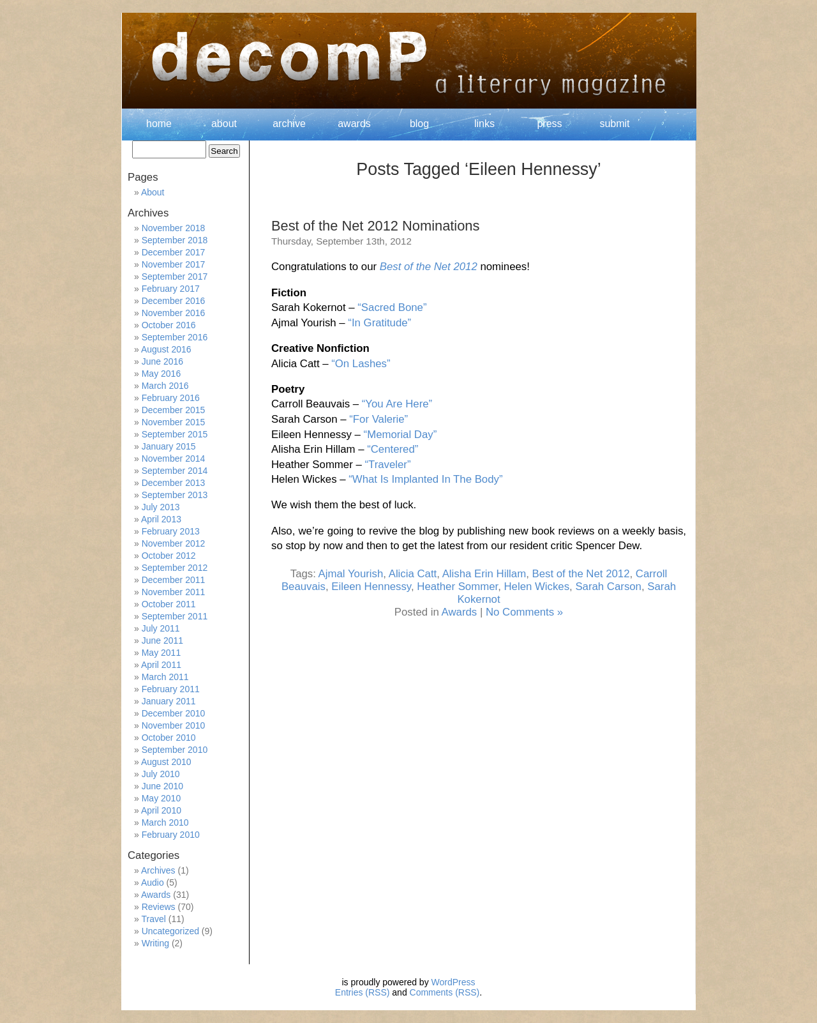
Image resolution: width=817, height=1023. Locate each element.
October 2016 (169, 325)
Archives (158, 870)
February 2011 (171, 689)
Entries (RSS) (362, 992)
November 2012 (174, 543)
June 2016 (162, 361)
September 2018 (175, 240)
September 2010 (175, 750)
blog (419, 123)
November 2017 (174, 264)
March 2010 (165, 822)
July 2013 (161, 507)
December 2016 (174, 301)
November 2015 (174, 422)
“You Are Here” (397, 404)
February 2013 (171, 531)
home (159, 123)
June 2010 (162, 786)
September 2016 (175, 337)
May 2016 (161, 373)
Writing (155, 943)
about (224, 123)
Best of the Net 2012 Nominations (375, 226)
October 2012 (169, 555)
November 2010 (174, 725)
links (484, 123)
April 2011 (161, 665)
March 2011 (165, 677)
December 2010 (174, 713)
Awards (459, 612)
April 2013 (161, 519)
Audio (152, 882)
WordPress (453, 982)
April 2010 (161, 810)
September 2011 (175, 616)
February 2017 (171, 289)
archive (289, 123)
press (549, 123)
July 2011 (161, 628)
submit (614, 123)
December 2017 (174, 252)
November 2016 (174, 313)
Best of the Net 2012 (428, 267)
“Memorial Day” (400, 434)
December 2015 (174, 410)
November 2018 (174, 228)
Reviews (159, 907)
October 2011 (169, 604)
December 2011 (174, 580)
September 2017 (175, 276)
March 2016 (165, 386)
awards (354, 123)
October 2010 (169, 737)
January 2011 (169, 701)
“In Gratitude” (379, 323)
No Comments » (524, 612)
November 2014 (174, 458)
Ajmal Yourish (351, 574)
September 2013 (175, 495)
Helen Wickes (536, 586)
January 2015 (169, 446)
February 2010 (171, 835)
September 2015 (175, 434)
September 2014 (175, 471)
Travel (153, 919)
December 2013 (174, 483)
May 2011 (161, 653)
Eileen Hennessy (371, 586)
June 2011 (162, 640)
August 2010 (166, 762)
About (153, 192)
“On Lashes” (360, 364)
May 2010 (161, 798)
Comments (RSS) (445, 992)
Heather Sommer (457, 586)
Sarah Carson (608, 586)
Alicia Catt (413, 574)
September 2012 (175, 568)
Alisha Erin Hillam (484, 574)
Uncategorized (170, 931)
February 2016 (171, 398)
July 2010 (161, 774)
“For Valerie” (378, 419)
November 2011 (174, 592)
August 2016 (166, 349)
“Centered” (392, 449)
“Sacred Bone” (391, 307)
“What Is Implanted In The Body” (425, 479)
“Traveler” (387, 464)
